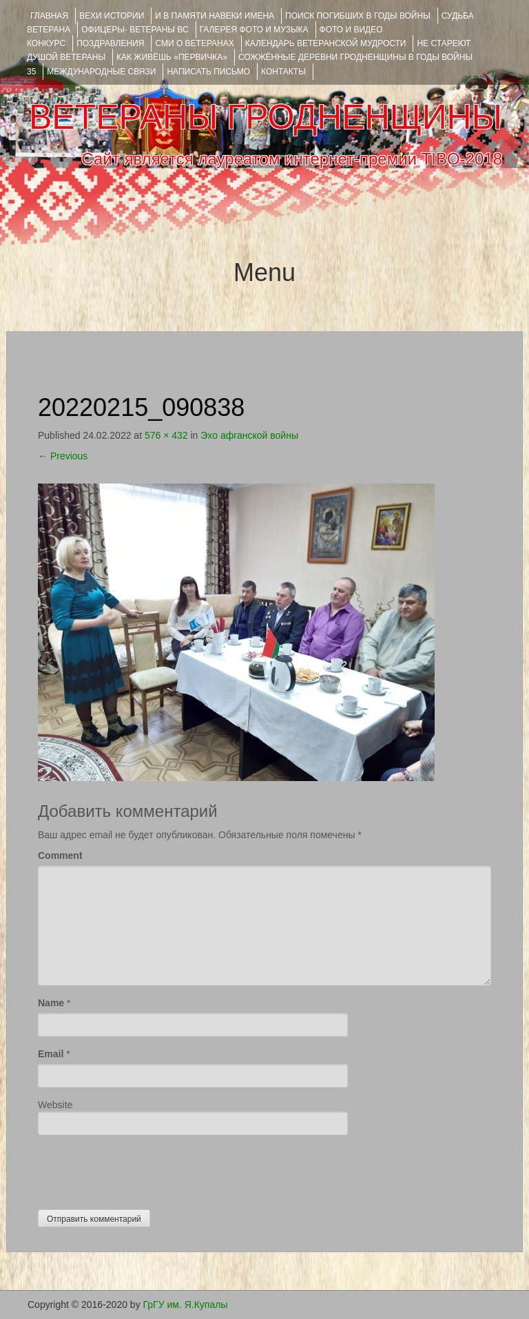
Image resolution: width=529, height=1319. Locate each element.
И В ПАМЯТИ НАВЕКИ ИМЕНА (214, 16)
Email (50, 1053)
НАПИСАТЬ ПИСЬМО (208, 71)
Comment (60, 855)
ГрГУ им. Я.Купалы (185, 1304)
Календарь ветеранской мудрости (325, 43)
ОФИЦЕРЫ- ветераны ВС (134, 29)
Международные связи (101, 71)
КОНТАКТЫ (283, 71)
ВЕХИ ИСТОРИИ (111, 16)
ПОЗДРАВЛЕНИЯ (110, 43)
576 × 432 (166, 435)
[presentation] (142, 1169)
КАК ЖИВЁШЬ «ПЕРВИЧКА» (171, 57)
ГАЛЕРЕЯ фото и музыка (254, 29)
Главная (49, 16)
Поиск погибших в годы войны (358, 16)
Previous (62, 455)
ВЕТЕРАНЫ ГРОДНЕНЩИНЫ (265, 117)
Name (51, 1002)
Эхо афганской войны (249, 435)
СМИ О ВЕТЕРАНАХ (194, 43)
